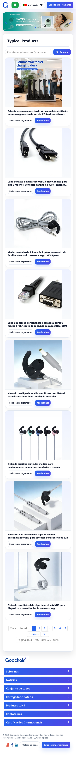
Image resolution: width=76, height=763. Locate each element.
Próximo (34, 634)
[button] (35, 27)
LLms (30, 737)
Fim (45, 634)
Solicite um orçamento (60, 4)
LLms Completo (41, 737)
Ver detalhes (43, 120)
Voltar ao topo (30, 744)
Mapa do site (21, 737)
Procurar (62, 52)
